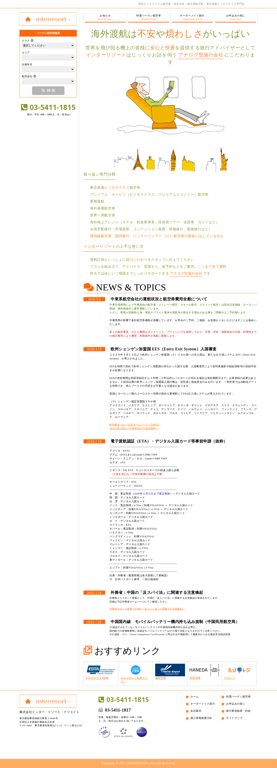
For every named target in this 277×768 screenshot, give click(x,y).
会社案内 (195, 710)
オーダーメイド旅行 (192, 17)
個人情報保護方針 (201, 718)
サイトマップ (234, 718)
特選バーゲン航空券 (148, 17)
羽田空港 (205, 672)
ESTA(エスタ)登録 (101, 672)
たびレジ (239, 672)
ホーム (194, 696)
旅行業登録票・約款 (238, 710)
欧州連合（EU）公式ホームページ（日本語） (135, 424)
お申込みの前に (235, 17)
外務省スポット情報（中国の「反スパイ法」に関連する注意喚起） (147, 608)
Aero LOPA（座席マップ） (136, 673)
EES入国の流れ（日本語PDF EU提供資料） (134, 428)
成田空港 (170, 672)
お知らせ (105, 17)
